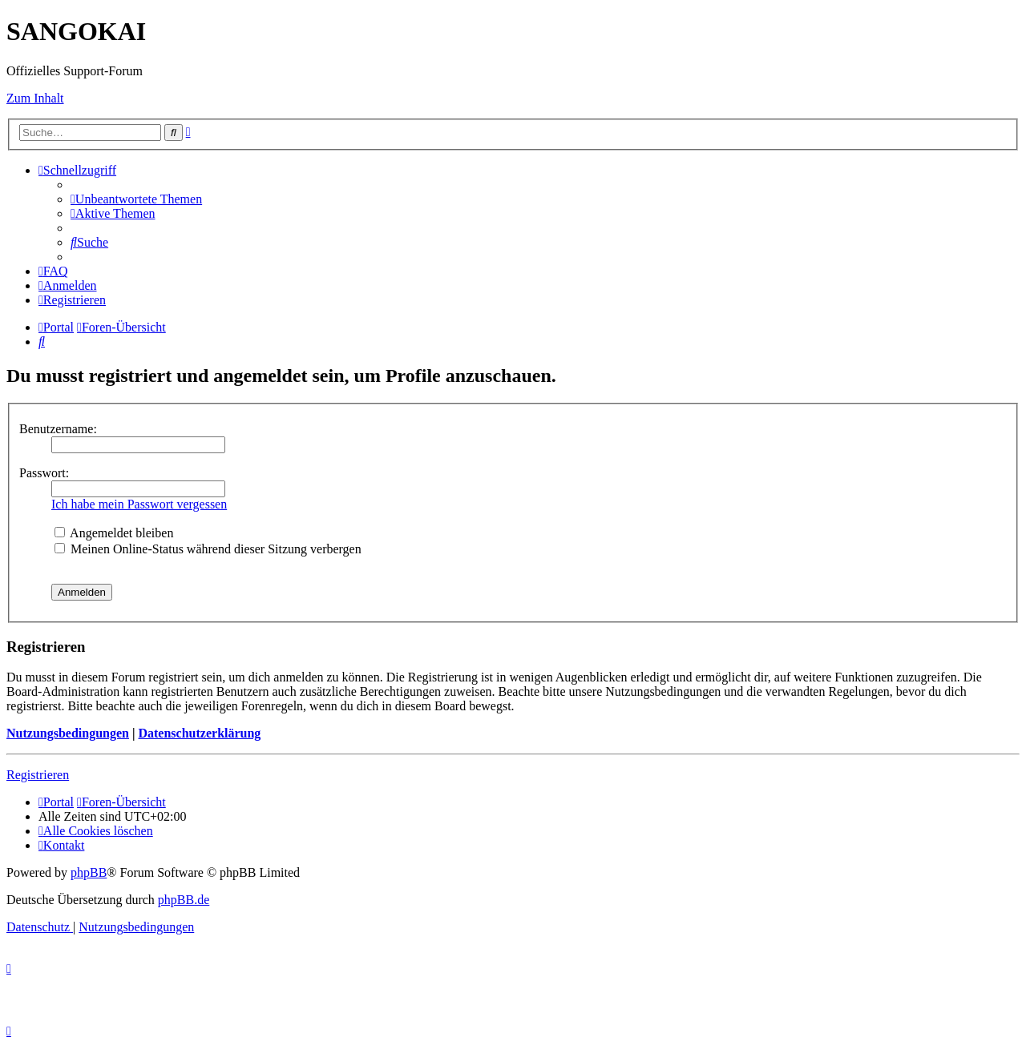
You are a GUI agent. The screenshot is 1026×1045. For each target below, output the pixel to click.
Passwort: (44, 473)
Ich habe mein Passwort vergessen (139, 504)
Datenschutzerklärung (199, 733)
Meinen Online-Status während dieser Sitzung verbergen (208, 549)
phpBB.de (183, 899)
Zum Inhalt (35, 98)
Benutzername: (58, 429)
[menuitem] (136, 199)
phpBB (89, 872)
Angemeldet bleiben (114, 533)
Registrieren (37, 775)
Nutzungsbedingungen (67, 733)
